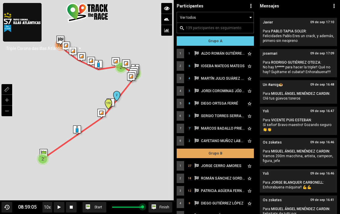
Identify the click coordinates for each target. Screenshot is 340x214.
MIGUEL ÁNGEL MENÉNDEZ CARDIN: (300, 94)
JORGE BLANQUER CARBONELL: (297, 182)
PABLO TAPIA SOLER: (289, 31)
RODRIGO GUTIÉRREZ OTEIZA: (296, 62)
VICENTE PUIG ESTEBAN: (291, 120)
